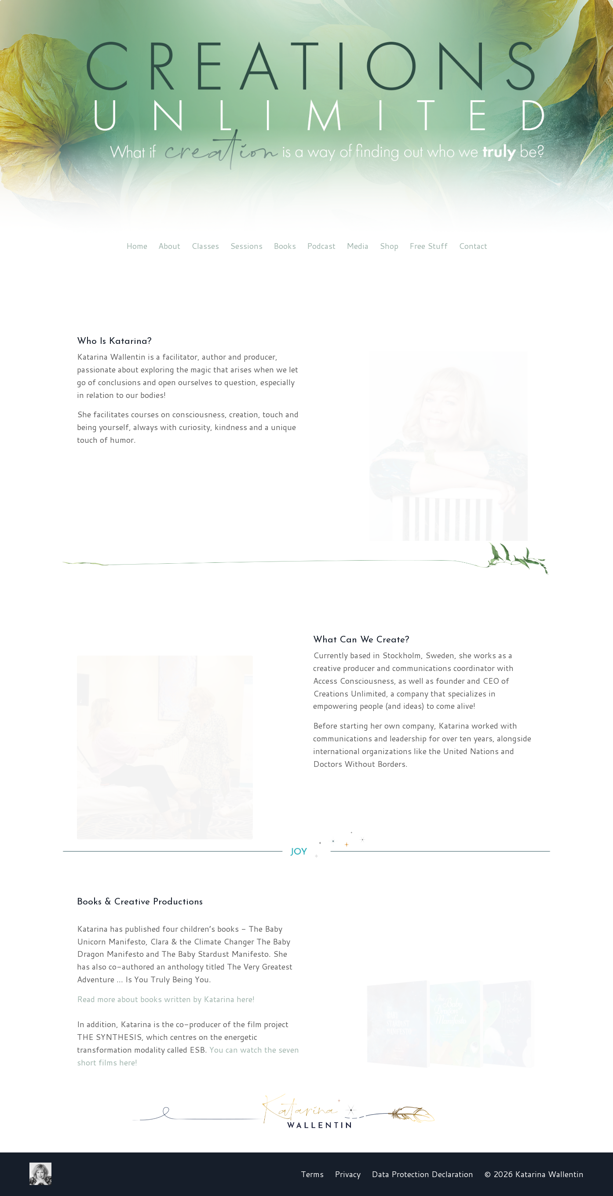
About (169, 246)
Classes (205, 246)
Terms (312, 1174)
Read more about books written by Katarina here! (166, 999)
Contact (473, 246)
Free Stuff (428, 246)
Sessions (246, 246)
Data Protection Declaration (422, 1174)
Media (358, 246)
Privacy (348, 1174)
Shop (388, 246)
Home (136, 246)
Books (285, 246)
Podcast (321, 246)
